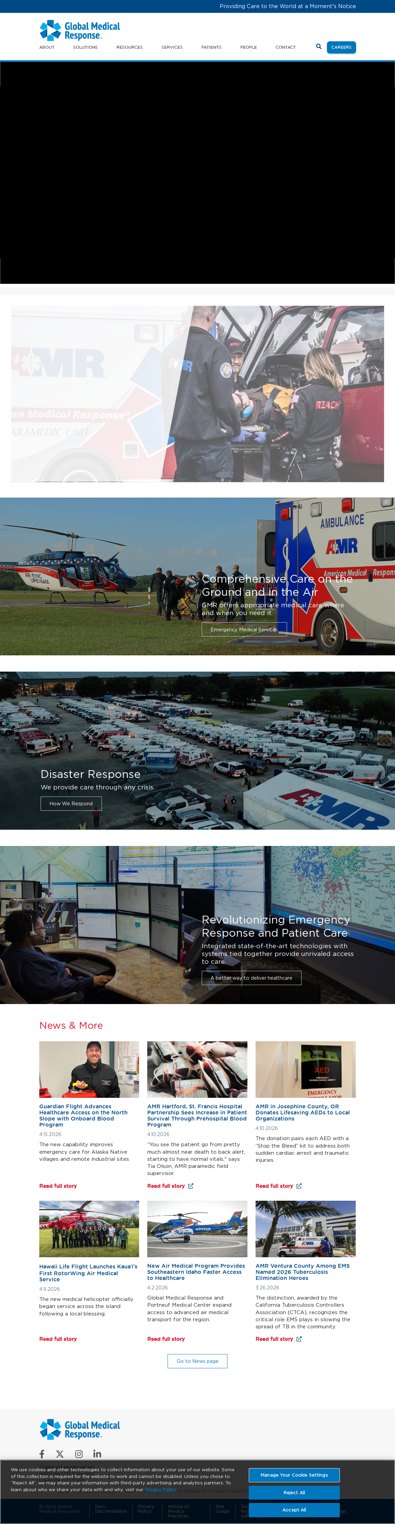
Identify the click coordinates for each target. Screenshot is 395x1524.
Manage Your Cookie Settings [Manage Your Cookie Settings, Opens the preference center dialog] (294, 1475)
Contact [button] (286, 47)
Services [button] (172, 47)
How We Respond (71, 803)
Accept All (294, 1509)
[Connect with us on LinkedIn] (97, 1455)
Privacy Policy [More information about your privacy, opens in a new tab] (160, 1489)
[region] (197, 1492)
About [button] (46, 47)
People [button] (248, 47)
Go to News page (198, 1361)
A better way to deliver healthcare (251, 978)
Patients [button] (211, 47)
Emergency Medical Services (244, 629)
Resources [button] (129, 47)
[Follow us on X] (60, 1455)
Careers (343, 46)
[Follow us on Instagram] (79, 1455)
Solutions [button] (85, 47)
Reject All (294, 1492)
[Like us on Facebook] (42, 1455)
